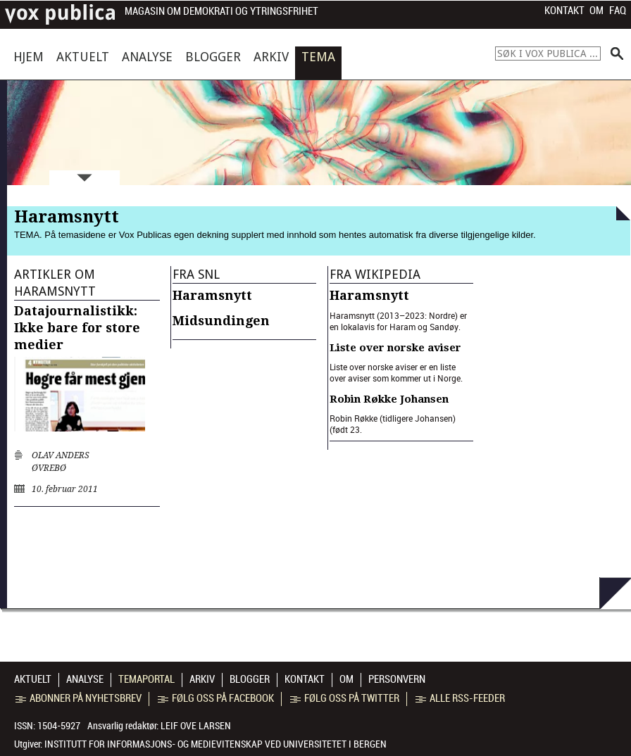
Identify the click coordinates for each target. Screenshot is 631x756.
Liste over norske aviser (395, 347)
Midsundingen (221, 320)
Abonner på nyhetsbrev (78, 698)
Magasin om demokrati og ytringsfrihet (221, 11)
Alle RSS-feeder (460, 698)
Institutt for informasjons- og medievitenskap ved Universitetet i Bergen (215, 744)
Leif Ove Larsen (196, 725)
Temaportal (146, 679)
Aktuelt (82, 56)
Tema (318, 56)
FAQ (617, 10)
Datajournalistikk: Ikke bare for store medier (77, 327)
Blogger (213, 56)
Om (596, 10)
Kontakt (564, 10)
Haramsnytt (212, 295)
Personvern (396, 679)
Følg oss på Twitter (344, 698)
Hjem (28, 56)
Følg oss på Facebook (216, 698)
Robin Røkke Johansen (389, 399)
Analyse (147, 56)
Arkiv (271, 56)
